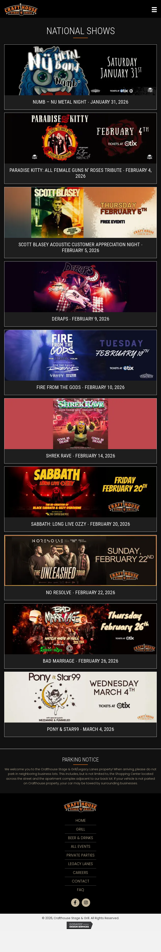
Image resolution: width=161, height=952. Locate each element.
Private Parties (80, 855)
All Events (80, 846)
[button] (75, 902)
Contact (80, 881)
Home (80, 820)
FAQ (80, 889)
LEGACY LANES (80, 863)
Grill (80, 829)
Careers (80, 872)
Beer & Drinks (80, 837)
